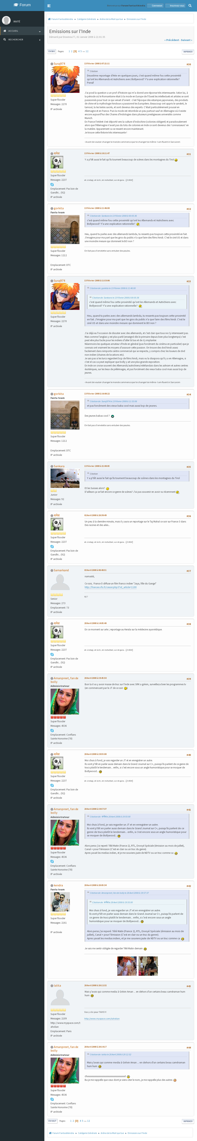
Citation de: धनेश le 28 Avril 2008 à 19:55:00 (110, 816)
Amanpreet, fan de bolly (64, 680)
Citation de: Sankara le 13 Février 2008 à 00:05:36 (113, 215)
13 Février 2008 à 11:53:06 (97, 280)
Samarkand (61, 570)
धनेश (57, 153)
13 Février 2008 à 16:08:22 (97, 393)
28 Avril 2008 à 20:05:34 (95, 885)
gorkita (59, 208)
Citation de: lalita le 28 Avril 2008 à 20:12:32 (110, 1054)
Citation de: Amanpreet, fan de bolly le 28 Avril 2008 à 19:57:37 (119, 892)
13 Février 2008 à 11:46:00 (97, 208)
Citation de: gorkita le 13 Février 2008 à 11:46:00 (113, 288)
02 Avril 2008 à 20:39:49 (95, 515)
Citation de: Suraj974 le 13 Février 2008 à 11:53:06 (113, 401)
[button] (49, 5)
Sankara (59, 466)
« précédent (171, 40)
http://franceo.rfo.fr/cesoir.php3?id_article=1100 (111, 587)
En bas (51, 51)
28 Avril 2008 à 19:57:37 (95, 809)
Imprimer (187, 51)
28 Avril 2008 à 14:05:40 (95, 623)
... (84, 51)
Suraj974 (59, 63)
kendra (58, 885)
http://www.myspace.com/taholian (102, 1018)
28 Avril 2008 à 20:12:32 (95, 985)
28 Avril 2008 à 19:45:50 (95, 678)
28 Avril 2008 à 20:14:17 (95, 1046)
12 (87, 51)
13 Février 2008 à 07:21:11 (97, 63)
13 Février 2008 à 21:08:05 (97, 466)
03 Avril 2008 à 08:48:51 (95, 570)
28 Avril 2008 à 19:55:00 (95, 754)
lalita (57, 985)
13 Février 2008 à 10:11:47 (97, 153)
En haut (52, 1121)
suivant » (186, 40)
